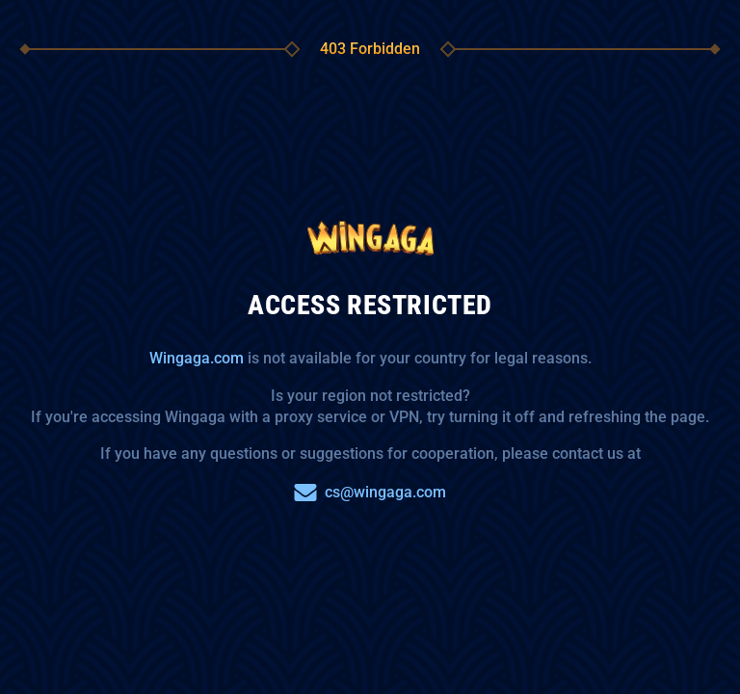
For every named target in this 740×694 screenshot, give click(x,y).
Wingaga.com (196, 358)
